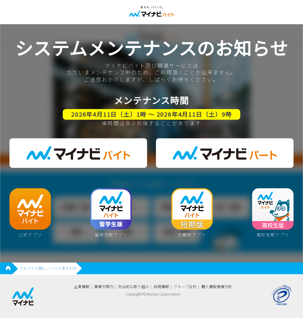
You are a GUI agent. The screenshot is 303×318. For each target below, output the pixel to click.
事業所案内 (103, 286)
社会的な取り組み (133, 286)
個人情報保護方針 (216, 286)
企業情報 (81, 286)
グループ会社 (185, 286)
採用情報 (161, 286)
